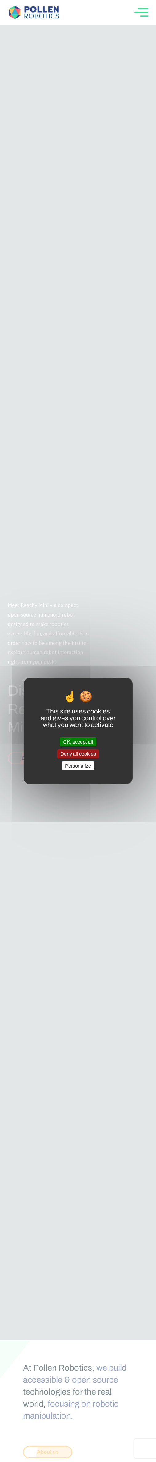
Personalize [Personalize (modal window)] (78, 766)
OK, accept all (78, 741)
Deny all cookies (78, 754)
